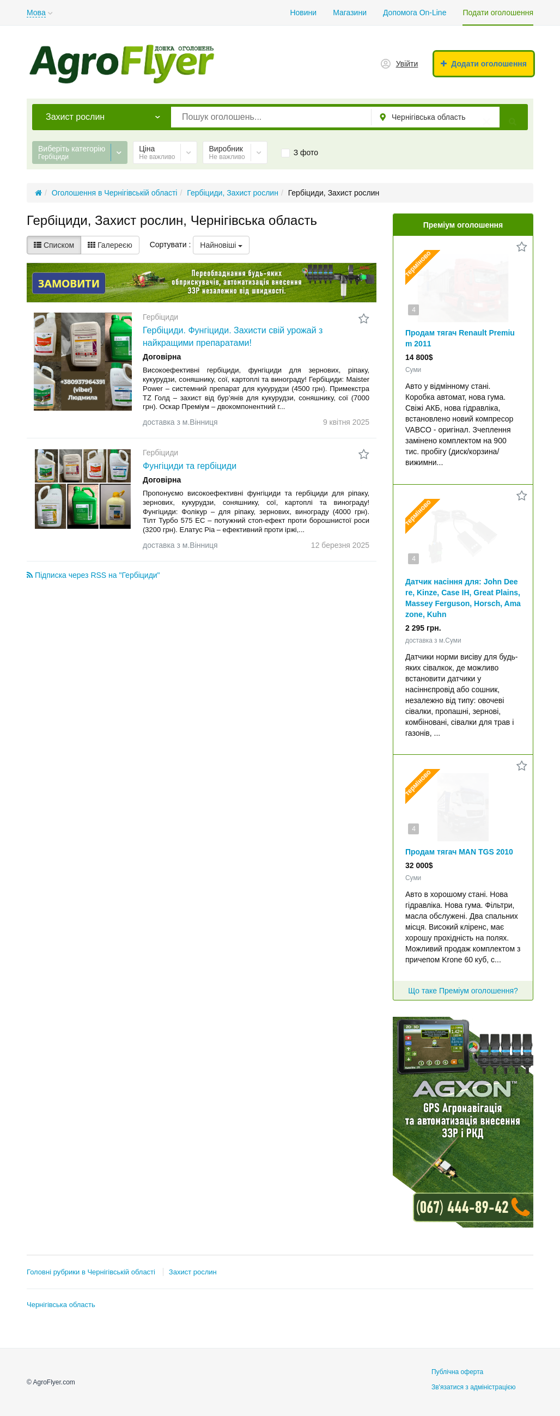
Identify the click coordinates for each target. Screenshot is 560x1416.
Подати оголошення (497, 12)
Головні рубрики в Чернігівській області (91, 1272)
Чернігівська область (61, 1305)
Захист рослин (193, 1272)
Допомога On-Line (414, 12)
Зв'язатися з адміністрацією (473, 1387)
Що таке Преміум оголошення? (463, 990)
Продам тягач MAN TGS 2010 (459, 851)
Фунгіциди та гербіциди (189, 466)
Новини (303, 12)
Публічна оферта (457, 1372)
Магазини (350, 12)
